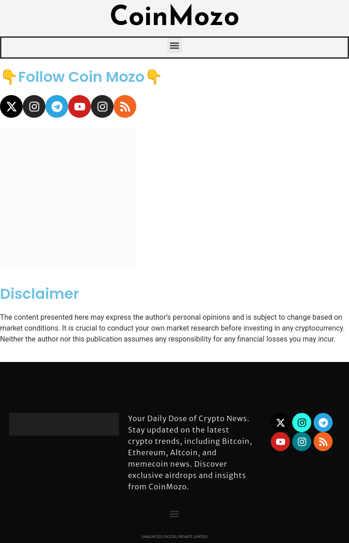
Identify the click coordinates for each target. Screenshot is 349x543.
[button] (174, 45)
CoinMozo (174, 18)
